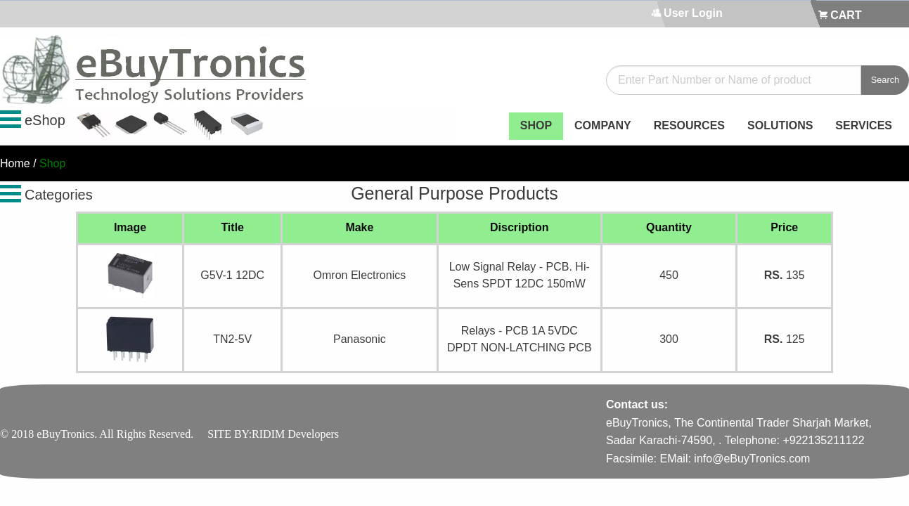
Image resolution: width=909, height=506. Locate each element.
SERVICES (863, 125)
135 (784, 275)
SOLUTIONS (780, 125)
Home (15, 163)
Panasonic (359, 339)
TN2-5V (232, 339)
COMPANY (602, 125)
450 (668, 275)
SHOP (536, 125)
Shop (52, 163)
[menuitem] (536, 125)
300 (668, 339)
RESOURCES (689, 125)
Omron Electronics (360, 275)
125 (784, 339)
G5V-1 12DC (232, 275)
